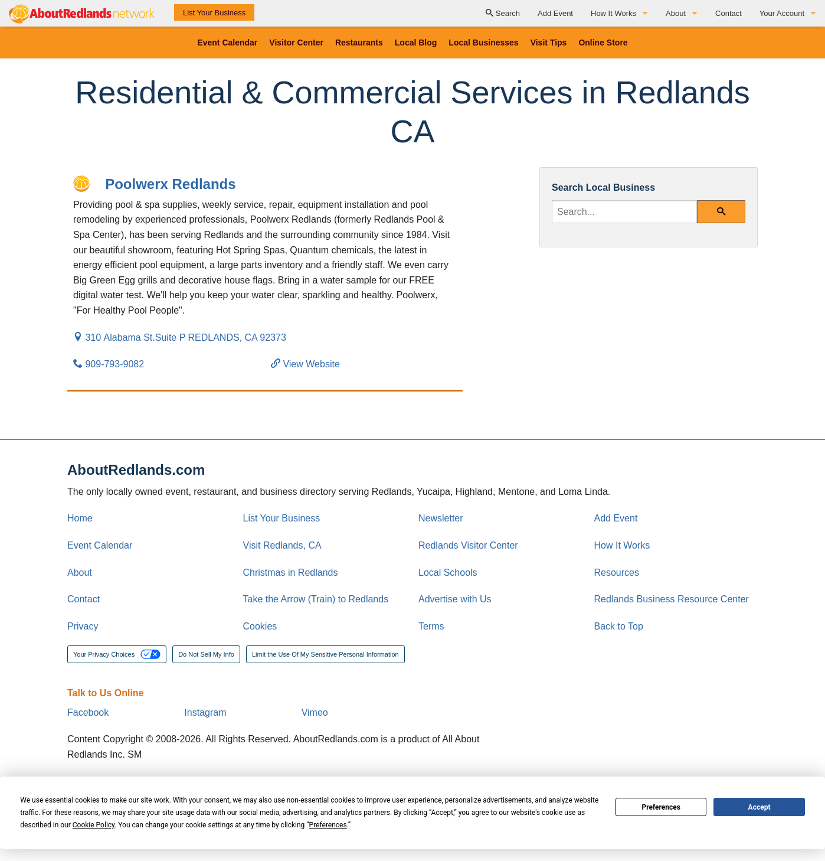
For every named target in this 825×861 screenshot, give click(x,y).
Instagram (205, 712)
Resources (616, 573)
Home (80, 518)
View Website (305, 364)
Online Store (602, 42)
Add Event (555, 13)
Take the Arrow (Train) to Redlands (316, 599)
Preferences (660, 807)
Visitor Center (296, 42)
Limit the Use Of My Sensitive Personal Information (325, 654)
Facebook (88, 712)
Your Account (781, 13)
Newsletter (440, 518)
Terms (431, 626)
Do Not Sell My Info (206, 654)
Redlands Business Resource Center (671, 599)
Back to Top (618, 626)
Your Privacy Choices (117, 654)
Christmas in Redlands (290, 573)
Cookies (260, 626)
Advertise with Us (455, 599)
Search (503, 13)
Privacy (82, 626)
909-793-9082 (108, 364)
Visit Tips (549, 42)
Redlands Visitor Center (468, 545)
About (676, 13)
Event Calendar (227, 42)
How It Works (613, 13)
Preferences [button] (328, 825)
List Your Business (214, 12)
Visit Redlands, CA (282, 545)
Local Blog (416, 42)
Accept (759, 807)
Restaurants (359, 42)
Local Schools (447, 573)
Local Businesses (483, 42)
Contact (728, 13)
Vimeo (315, 712)
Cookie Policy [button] (93, 825)
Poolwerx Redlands (170, 184)
